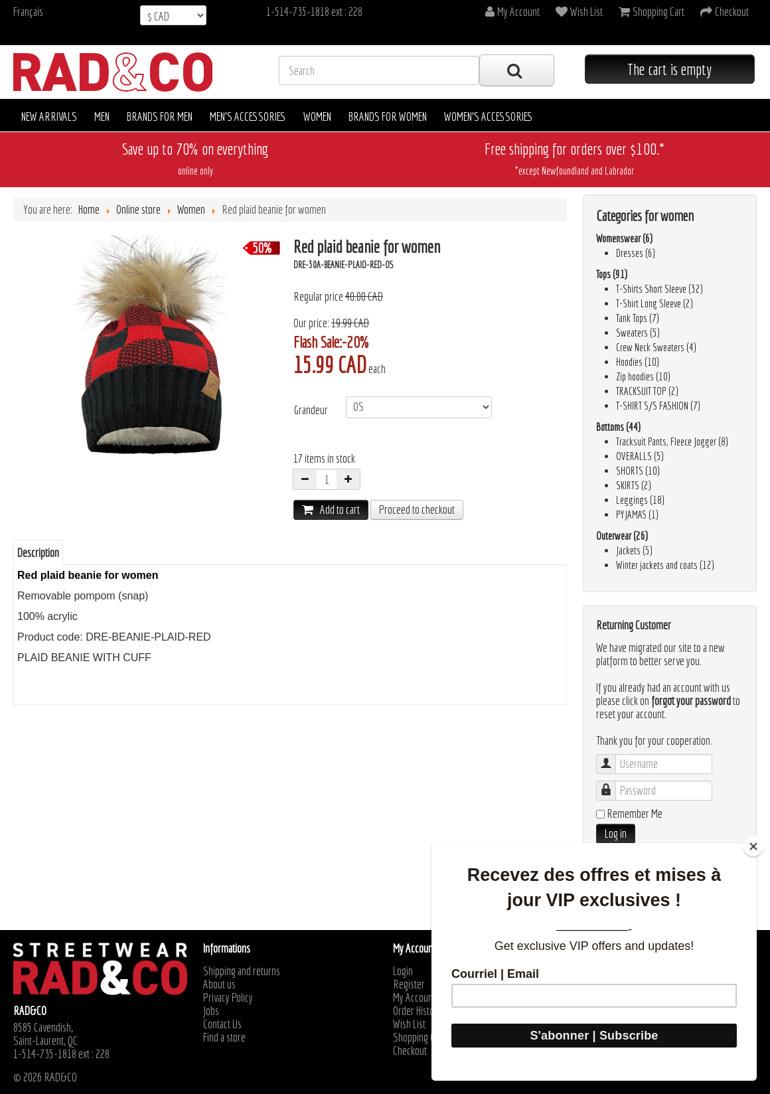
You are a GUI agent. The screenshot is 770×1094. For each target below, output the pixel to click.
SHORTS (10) (638, 471)
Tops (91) (611, 274)
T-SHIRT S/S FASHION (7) (658, 406)
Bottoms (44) (618, 427)
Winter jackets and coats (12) (665, 565)
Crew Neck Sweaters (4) (656, 347)
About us (219, 984)
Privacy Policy (228, 997)
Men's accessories (248, 116)
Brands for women (387, 116)
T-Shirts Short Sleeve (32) (659, 289)
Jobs (211, 1011)
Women (317, 116)
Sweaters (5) (638, 333)
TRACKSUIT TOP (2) (647, 391)
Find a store (224, 1037)
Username (612, 757)
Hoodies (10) (637, 362)
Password (612, 784)
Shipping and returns (241, 971)
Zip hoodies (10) (643, 376)
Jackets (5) (634, 550)
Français (28, 12)
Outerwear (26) (622, 536)
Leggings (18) (640, 500)
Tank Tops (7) (637, 318)
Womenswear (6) (624, 238)
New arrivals (49, 116)
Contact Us (222, 1024)
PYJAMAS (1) (637, 514)
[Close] (753, 846)
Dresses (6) (635, 253)
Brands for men (160, 116)
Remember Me (634, 813)
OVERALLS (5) (640, 456)
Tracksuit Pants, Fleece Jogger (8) (672, 441)
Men (102, 116)
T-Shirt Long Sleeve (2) (654, 303)
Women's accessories (488, 116)
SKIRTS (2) (633, 485)
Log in (616, 833)
